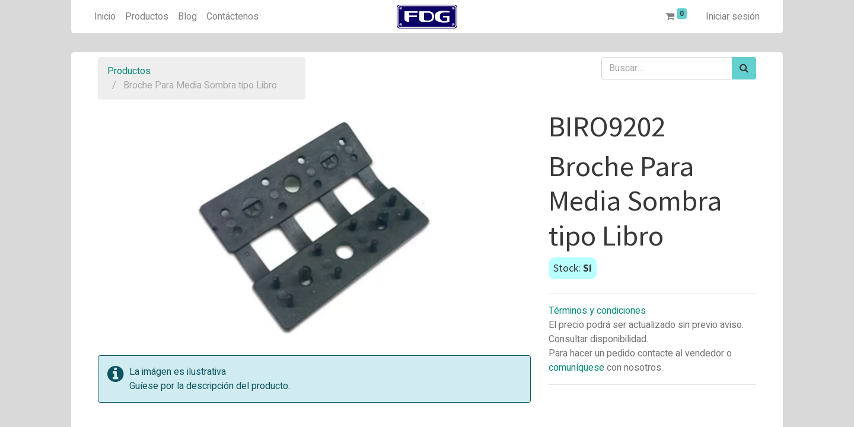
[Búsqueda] (744, 68)
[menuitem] (105, 16)
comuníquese (576, 368)
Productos (129, 71)
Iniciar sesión (733, 16)
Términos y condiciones (597, 311)
